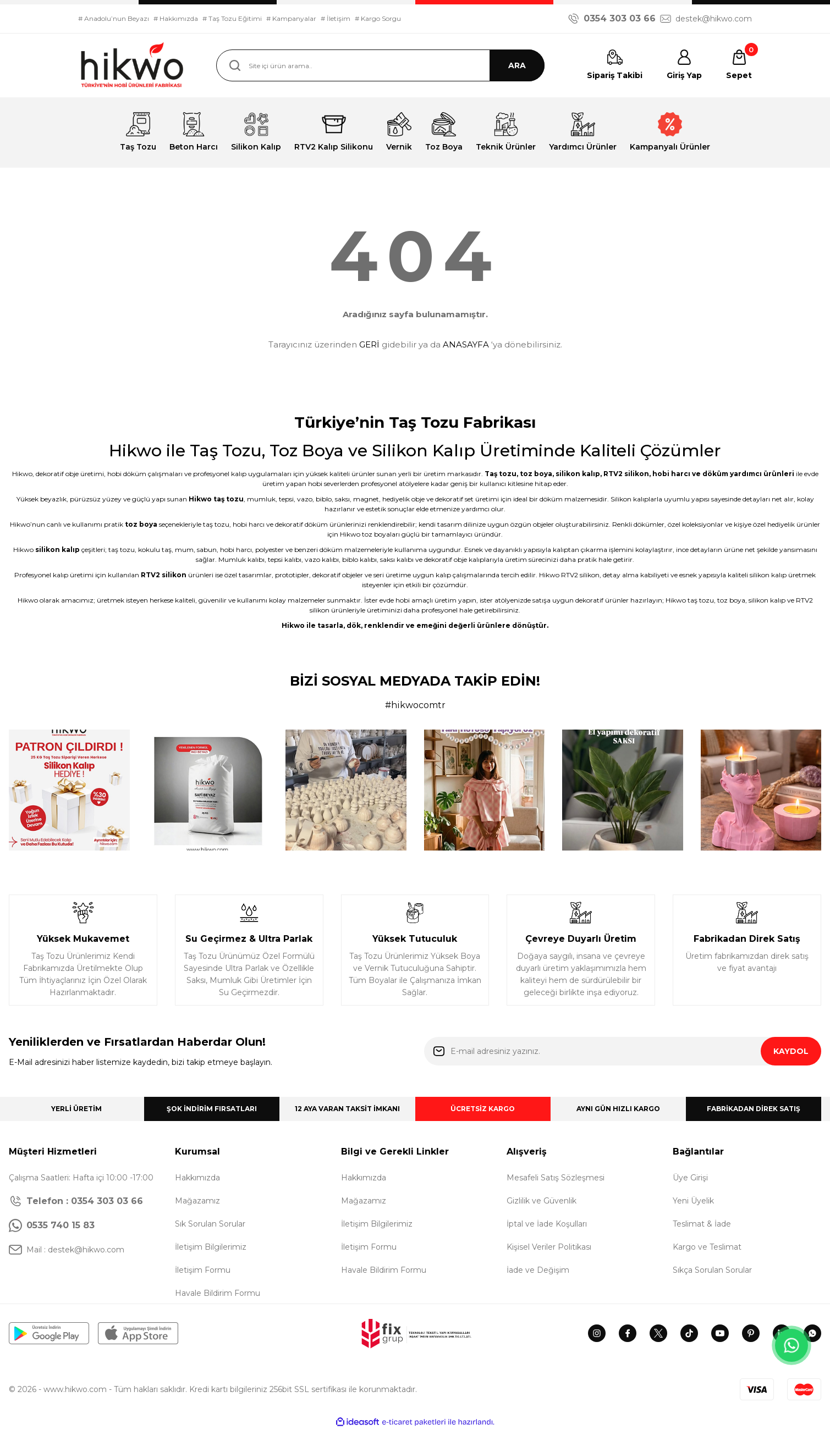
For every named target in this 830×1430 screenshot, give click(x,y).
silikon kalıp (578, 474)
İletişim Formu (202, 1270)
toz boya (536, 474)
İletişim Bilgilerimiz (210, 1247)
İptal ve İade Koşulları (547, 1224)
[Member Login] (684, 65)
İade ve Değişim (538, 1270)
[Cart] (739, 65)
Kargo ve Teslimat (707, 1247)
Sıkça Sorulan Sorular (712, 1270)
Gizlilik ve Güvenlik (541, 1201)
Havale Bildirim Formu (217, 1293)
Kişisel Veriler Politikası (549, 1247)
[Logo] (133, 65)
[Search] (380, 65)
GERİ (369, 344)
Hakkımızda (197, 1178)
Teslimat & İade (702, 1224)
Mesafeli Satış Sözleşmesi (555, 1178)
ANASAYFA (466, 344)
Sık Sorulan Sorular (210, 1224)
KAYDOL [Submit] (791, 1051)
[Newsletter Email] (623, 1051)
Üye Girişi (690, 1178)
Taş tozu (500, 474)
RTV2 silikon (626, 474)
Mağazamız (197, 1201)
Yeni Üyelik (693, 1201)
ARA (517, 65)
